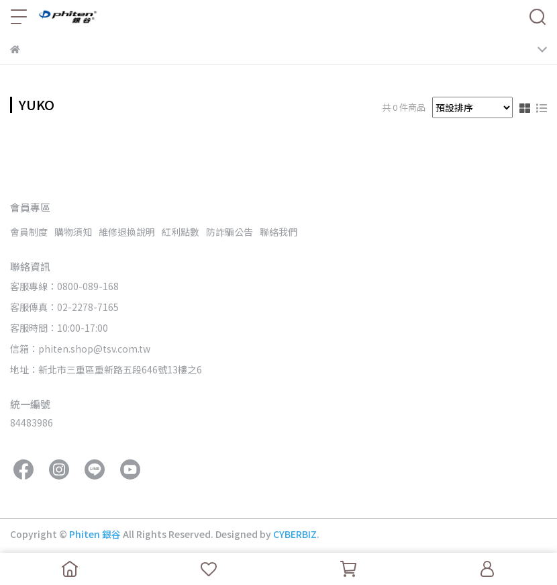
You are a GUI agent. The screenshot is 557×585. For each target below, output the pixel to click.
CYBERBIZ (295, 534)
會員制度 (29, 231)
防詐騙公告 (229, 231)
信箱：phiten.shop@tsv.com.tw (80, 348)
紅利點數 (180, 231)
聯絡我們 (278, 231)
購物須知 (73, 231)
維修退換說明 (127, 231)
